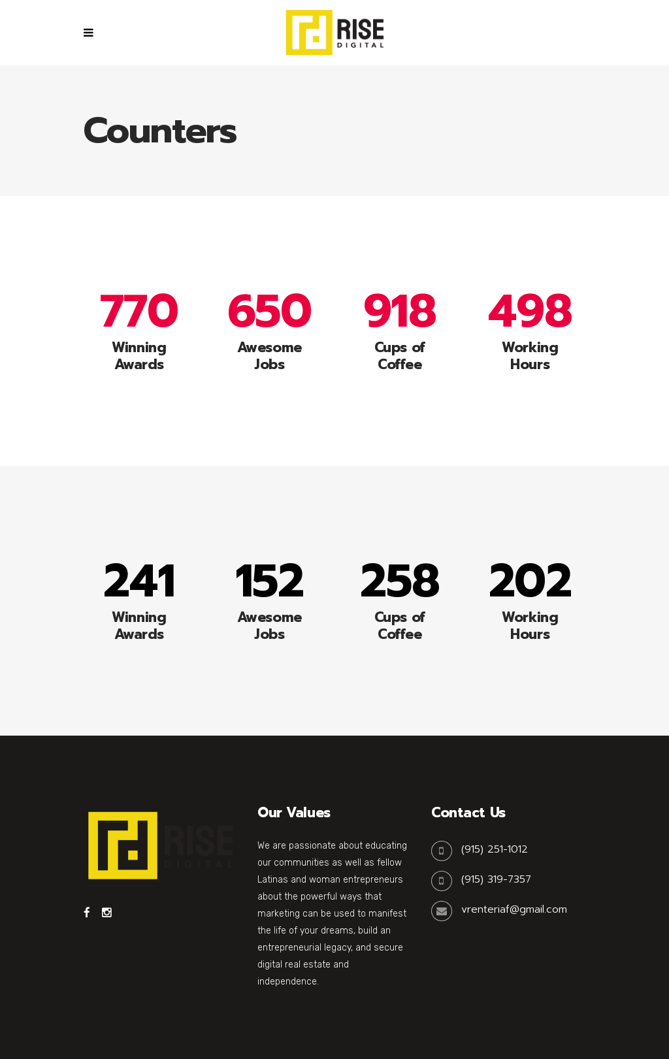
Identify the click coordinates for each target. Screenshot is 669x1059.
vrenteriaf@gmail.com (514, 909)
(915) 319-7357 (496, 879)
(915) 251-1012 (494, 849)
